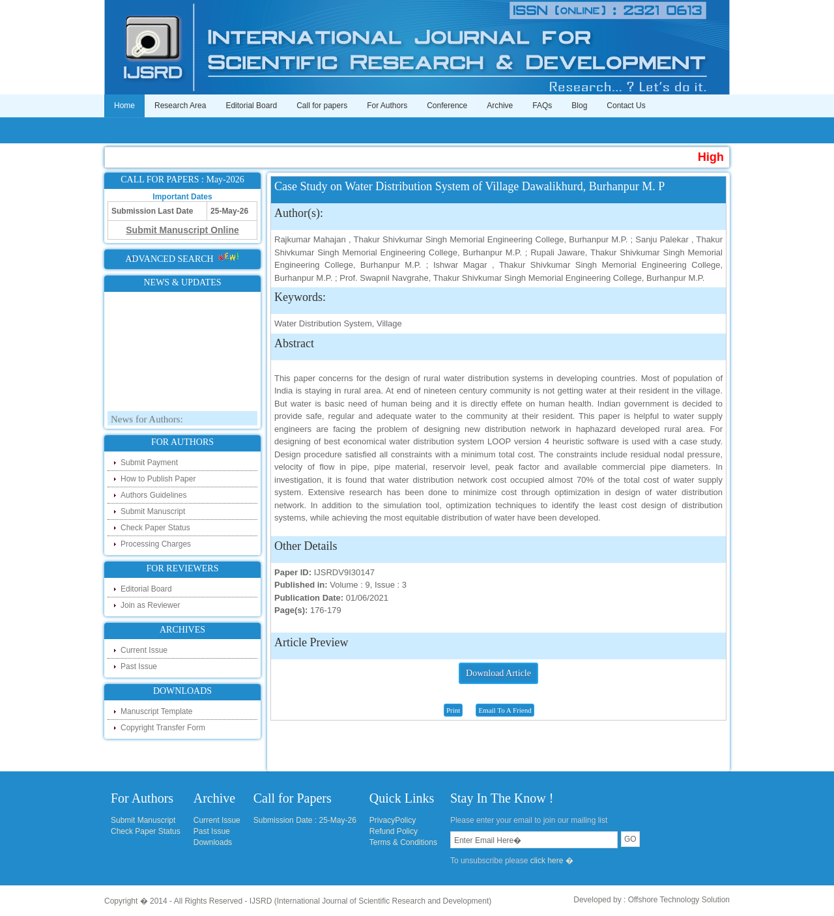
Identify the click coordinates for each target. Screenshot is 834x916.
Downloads (213, 842)
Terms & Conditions (403, 842)
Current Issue (144, 650)
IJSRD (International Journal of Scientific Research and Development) (371, 901)
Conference (447, 105)
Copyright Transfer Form (163, 727)
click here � (551, 860)
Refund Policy (393, 831)
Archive (500, 105)
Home (124, 105)
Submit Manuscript (153, 511)
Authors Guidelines (153, 495)
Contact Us (626, 105)
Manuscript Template (157, 711)
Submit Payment (149, 462)
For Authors (387, 105)
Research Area (180, 105)
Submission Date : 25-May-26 (304, 820)
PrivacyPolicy (392, 820)
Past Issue (139, 666)
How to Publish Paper (158, 478)
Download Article (498, 673)
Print (453, 710)
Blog (579, 105)
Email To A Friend (504, 710)
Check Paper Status (155, 527)
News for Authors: (147, 421)
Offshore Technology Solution (679, 899)
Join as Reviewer (150, 605)
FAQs (542, 105)
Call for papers (321, 105)
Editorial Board (251, 105)
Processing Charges (156, 544)
